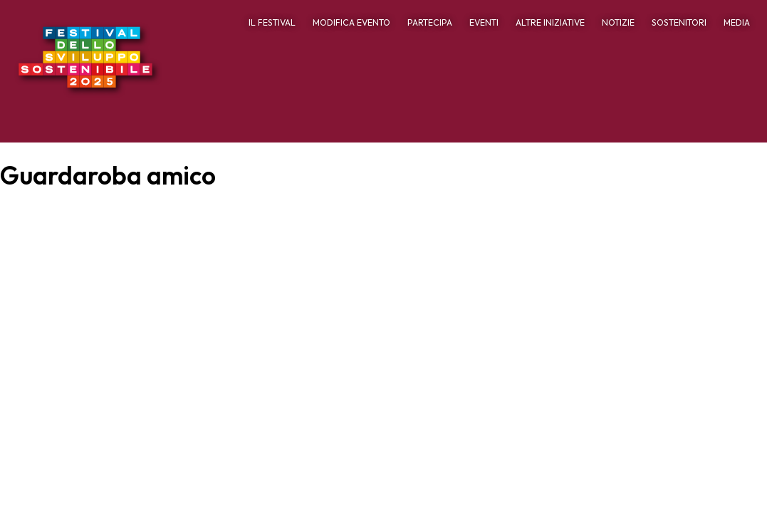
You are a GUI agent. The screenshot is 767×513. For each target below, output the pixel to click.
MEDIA (737, 22)
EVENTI (484, 22)
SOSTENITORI (679, 22)
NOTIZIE (618, 22)
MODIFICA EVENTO (351, 22)
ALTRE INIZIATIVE (550, 22)
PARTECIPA (429, 22)
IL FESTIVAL (272, 22)
